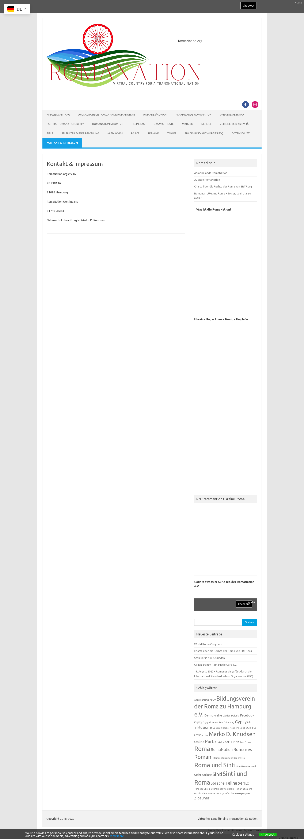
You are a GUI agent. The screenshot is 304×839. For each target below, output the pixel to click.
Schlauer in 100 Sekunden (209, 657)
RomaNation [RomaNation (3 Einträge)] (222, 749)
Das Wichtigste (164, 124)
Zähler (171, 133)
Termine (153, 133)
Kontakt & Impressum (62, 142)
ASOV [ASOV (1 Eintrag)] (213, 699)
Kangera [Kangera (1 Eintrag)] (234, 728)
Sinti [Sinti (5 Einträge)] (217, 774)
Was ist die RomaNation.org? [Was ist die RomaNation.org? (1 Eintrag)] (209, 793)
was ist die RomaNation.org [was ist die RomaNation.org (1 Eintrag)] (238, 789)
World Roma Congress (208, 644)
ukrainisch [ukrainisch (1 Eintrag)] (217, 789)
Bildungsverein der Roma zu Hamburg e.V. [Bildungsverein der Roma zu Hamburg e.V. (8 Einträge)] (224, 706)
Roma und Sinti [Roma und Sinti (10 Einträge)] (215, 765)
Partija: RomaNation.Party (65, 124)
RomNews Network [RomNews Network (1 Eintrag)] (246, 766)
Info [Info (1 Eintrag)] (249, 722)
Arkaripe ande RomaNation (210, 172)
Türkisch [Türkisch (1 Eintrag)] (198, 789)
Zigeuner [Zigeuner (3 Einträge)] (201, 798)
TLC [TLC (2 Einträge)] (246, 783)
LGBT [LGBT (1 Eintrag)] (242, 728)
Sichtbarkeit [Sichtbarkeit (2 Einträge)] (203, 775)
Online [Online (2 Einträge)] (199, 742)
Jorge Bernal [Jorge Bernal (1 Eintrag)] (222, 728)
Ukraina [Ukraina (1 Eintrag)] (208, 789)
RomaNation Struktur (107, 124)
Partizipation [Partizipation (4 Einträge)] (218, 741)
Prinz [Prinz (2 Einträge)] (235, 742)
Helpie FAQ (138, 124)
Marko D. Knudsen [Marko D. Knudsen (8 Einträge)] (232, 734)
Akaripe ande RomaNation (194, 114)
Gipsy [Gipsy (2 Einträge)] (198, 722)
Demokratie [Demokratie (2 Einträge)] (213, 715)
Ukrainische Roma (232, 114)
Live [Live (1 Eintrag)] (206, 735)
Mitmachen (115, 133)
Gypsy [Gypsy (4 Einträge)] (241, 721)
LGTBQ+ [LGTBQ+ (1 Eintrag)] (198, 735)
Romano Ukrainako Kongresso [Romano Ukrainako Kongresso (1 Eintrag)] (229, 758)
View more (117, 836)
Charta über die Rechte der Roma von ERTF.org (223, 186)
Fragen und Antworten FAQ (204, 133)
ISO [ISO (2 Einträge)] (212, 727)
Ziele (50, 133)
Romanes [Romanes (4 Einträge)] (242, 749)
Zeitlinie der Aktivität (235, 124)
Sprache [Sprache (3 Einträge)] (218, 783)
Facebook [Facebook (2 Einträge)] (247, 715)
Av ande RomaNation (207, 179)
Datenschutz (241, 133)
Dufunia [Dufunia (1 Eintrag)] (235, 715)
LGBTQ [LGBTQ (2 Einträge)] (251, 727)
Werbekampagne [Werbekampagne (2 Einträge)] (237, 793)
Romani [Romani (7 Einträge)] (203, 757)
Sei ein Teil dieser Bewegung (80, 133)
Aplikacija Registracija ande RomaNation (106, 114)
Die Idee (206, 124)
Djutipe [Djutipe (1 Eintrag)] (227, 715)
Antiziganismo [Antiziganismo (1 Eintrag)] (201, 699)
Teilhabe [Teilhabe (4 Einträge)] (234, 783)
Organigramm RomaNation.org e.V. (215, 664)
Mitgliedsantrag (58, 114)
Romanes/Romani (155, 114)
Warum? (187, 124)
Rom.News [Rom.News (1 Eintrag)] (245, 742)
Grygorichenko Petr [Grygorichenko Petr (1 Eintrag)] (213, 722)
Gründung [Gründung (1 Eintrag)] (229, 722)
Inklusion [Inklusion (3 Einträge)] (201, 727)
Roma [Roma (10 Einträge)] (202, 748)
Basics (135, 133)
